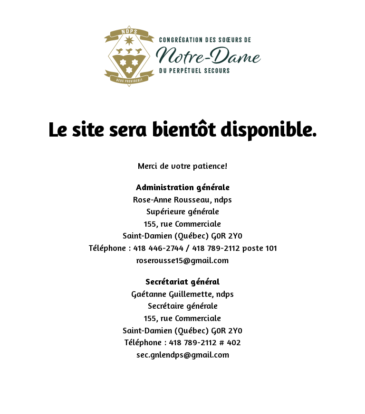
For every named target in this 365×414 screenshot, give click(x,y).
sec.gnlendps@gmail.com (182, 354)
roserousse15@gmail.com (182, 260)
